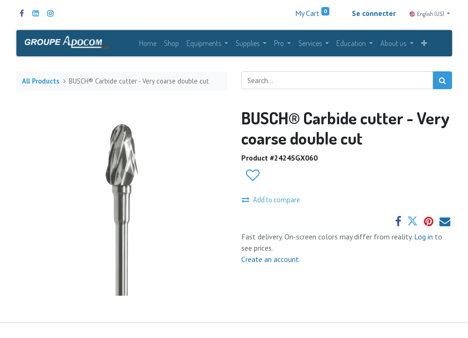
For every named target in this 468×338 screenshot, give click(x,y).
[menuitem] (147, 43)
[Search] (442, 80)
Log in (424, 236)
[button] (424, 43)
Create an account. (270, 259)
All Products (40, 81)
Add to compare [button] (271, 199)
